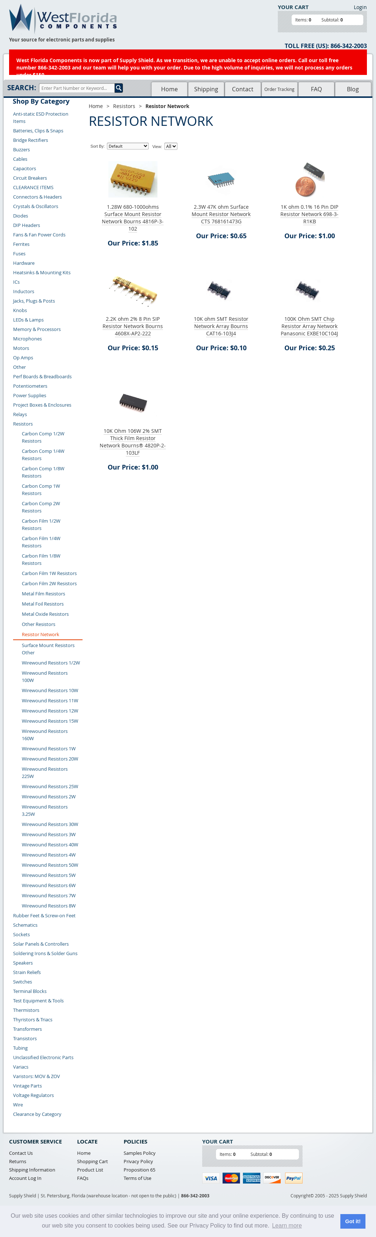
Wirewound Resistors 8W (49, 905)
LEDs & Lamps (28, 319)
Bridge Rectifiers (30, 140)
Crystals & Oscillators (35, 206)
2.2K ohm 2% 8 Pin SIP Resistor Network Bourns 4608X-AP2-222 (133, 326)
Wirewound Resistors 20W (50, 758)
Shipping (206, 89)
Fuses (19, 253)
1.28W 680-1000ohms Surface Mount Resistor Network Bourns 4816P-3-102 (133, 217)
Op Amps (23, 357)
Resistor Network (40, 634)
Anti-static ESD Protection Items (40, 117)
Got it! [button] (352, 1221)
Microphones (27, 338)
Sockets (21, 934)
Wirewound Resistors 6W (49, 885)
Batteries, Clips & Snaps (38, 130)
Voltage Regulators (33, 1095)
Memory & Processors (37, 329)
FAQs (82, 1178)
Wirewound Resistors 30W (50, 824)
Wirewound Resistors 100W (45, 676)
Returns (17, 1161)
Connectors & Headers (37, 196)
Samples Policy (140, 1153)
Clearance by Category (37, 1114)
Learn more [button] (287, 1225)
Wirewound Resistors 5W (49, 875)
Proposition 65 (139, 1169)
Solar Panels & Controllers (41, 944)
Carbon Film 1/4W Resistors (41, 542)
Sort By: (98, 146)
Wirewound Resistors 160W (45, 735)
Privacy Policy (138, 1161)
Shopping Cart (92, 1161)
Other (19, 367)
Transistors (25, 1038)
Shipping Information (32, 1169)
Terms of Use (137, 1178)
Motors (21, 348)
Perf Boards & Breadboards (42, 376)
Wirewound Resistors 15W (50, 721)
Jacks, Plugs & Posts (34, 301)
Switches (22, 981)
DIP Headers (26, 225)
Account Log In (25, 1178)
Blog (353, 89)
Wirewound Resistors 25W (50, 786)
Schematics (25, 925)
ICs (16, 282)
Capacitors (24, 168)
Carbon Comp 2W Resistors (41, 507)
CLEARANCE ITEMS (33, 187)
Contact (242, 89)
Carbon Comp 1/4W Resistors (43, 455)
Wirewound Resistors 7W (49, 895)
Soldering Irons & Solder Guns (45, 953)
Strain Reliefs (27, 972)
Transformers (27, 1029)
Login (360, 7)
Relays (20, 414)
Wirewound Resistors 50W (50, 865)
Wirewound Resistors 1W (49, 748)
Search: (21, 87)
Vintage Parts (27, 1085)
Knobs (20, 310)
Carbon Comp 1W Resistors (41, 489)
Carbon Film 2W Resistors (49, 583)
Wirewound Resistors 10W (50, 690)
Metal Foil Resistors (43, 603)
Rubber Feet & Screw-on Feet (44, 915)
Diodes (20, 215)
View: (157, 146)
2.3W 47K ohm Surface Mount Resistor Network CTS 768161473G (221, 214)
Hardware (24, 263)
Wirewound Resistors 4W (49, 854)
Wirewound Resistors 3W (49, 834)
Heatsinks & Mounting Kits (42, 272)
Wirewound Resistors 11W (50, 700)
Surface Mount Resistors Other (48, 649)
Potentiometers (30, 386)
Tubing (20, 1048)
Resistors (23, 423)
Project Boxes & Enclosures (42, 405)
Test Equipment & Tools (38, 1000)
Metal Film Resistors (43, 593)
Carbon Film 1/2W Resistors (41, 524)
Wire (18, 1104)
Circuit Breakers (30, 178)
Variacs (20, 1067)
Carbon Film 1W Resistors (49, 573)
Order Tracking (279, 89)
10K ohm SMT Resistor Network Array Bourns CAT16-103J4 (221, 326)
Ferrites (21, 244)
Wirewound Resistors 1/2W (51, 662)
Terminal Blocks (30, 991)
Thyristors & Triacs (32, 1019)
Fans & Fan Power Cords (39, 234)
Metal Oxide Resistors (45, 614)
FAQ (316, 89)
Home (169, 89)
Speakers (23, 962)
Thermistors (26, 1010)
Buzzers (21, 149)
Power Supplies (29, 395)
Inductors (23, 291)
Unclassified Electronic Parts (43, 1057)
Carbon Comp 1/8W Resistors (43, 472)
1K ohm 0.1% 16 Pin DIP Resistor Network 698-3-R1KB (309, 214)
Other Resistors (38, 624)
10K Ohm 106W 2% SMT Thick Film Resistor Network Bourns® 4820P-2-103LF (133, 441)
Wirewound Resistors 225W (45, 772)
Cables (20, 159)
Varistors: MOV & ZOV (36, 1076)
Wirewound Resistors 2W (49, 796)
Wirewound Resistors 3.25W (45, 810)
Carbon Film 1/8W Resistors (41, 559)
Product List (90, 1169)
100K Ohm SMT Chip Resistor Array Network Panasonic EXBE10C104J (309, 326)
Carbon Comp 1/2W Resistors (43, 437)
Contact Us (21, 1153)
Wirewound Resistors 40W (50, 844)
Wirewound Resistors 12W (50, 710)
